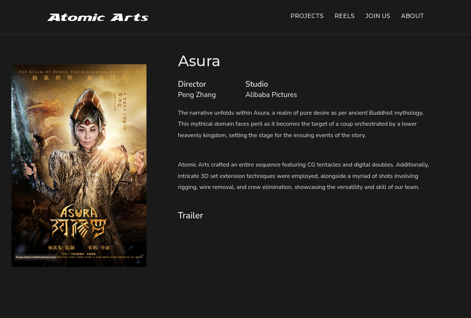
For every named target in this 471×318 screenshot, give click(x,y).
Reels (344, 15)
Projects (306, 15)
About (412, 15)
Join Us (377, 15)
